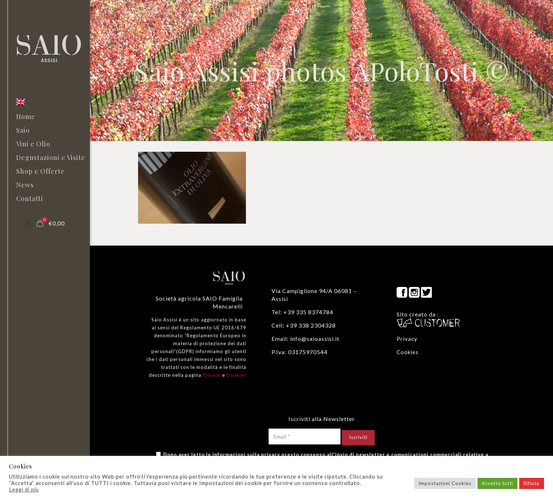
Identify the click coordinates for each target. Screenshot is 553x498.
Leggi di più (24, 489)
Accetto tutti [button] (497, 483)
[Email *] (305, 436)
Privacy (212, 375)
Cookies (236, 375)
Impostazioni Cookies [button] (445, 483)
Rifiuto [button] (532, 483)
